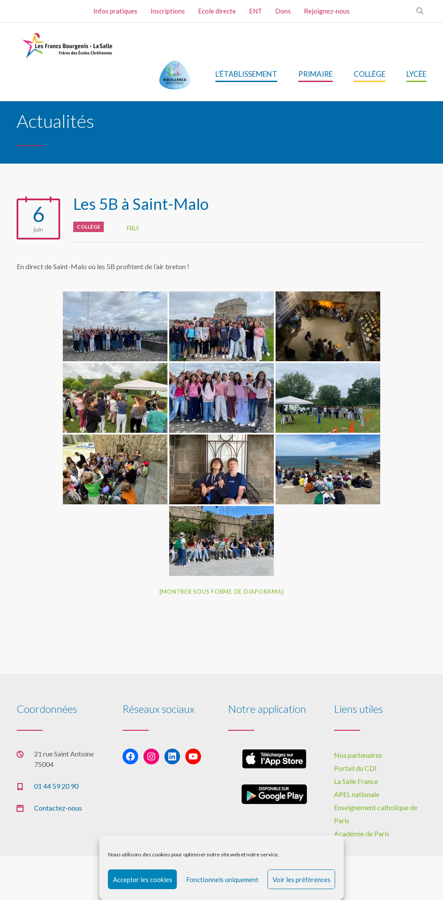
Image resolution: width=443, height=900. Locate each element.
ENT (255, 11)
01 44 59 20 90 (56, 786)
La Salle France (356, 781)
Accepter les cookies (142, 879)
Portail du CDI (355, 768)
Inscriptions (167, 11)
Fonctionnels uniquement (222, 879)
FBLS (133, 228)
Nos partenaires (358, 755)
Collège (88, 226)
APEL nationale (356, 794)
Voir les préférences (302, 879)
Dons (283, 11)
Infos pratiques (115, 11)
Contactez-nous (58, 808)
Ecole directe (217, 11)
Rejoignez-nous (327, 11)
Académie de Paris (361, 833)
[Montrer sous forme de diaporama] (222, 591)
